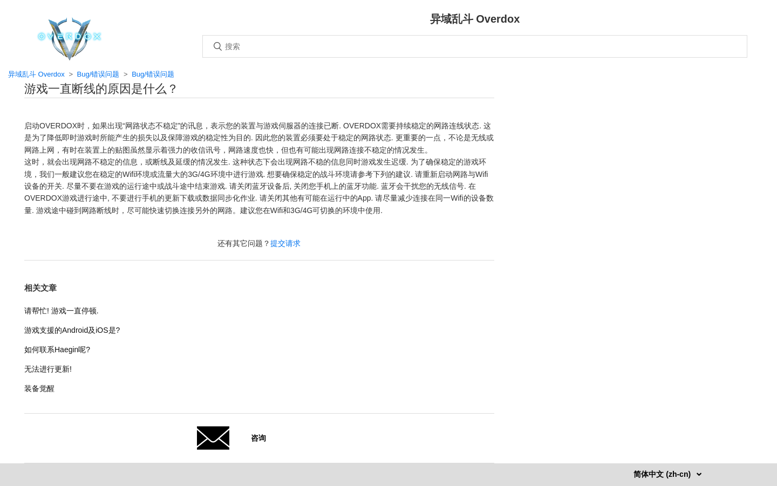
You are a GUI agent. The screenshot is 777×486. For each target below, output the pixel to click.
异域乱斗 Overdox (36, 74)
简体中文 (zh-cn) (663, 474)
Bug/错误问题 (98, 74)
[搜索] (475, 46)
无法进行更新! (48, 369)
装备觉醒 (39, 388)
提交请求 (285, 243)
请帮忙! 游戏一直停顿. (61, 310)
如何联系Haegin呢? (57, 349)
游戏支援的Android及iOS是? (72, 330)
